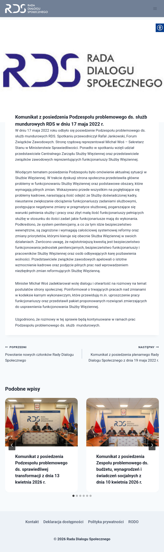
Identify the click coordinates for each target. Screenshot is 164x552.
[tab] (73, 496)
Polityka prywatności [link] (106, 522)
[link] (26, 8)
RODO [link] (133, 522)
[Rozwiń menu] (155, 8)
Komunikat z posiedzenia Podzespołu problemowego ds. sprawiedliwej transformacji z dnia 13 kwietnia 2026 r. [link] (41, 469)
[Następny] (152, 445)
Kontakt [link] (32, 522)
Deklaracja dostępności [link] (63, 522)
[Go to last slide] (12, 445)
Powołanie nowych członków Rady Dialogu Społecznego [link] (41, 353)
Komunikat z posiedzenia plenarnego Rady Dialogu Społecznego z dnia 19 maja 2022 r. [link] (122, 353)
